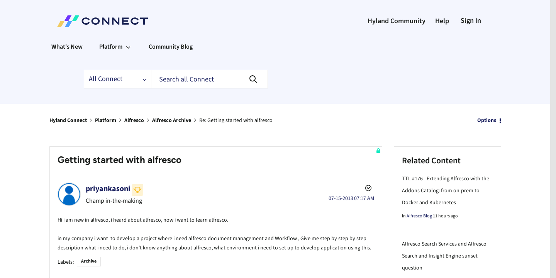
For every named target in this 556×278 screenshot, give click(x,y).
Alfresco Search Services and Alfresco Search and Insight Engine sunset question (444, 255)
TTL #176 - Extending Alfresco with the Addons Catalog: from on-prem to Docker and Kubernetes (445, 190)
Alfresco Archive (171, 120)
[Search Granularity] (117, 79)
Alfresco (134, 120)
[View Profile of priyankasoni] (108, 188)
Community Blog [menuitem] (171, 46)
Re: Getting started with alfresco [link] (236, 120)
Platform (105, 120)
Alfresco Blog (419, 215)
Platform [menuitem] (110, 46)
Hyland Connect (68, 120)
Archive (89, 259)
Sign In (471, 20)
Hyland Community (396, 21)
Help (442, 21)
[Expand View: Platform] (128, 46)
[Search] (209, 79)
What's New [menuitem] (67, 46)
